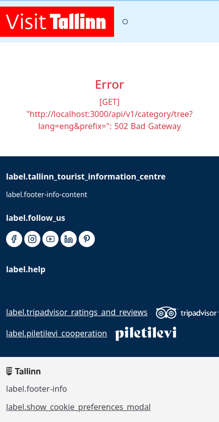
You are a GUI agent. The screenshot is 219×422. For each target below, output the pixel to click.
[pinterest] (87, 239)
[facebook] (14, 239)
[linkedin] (69, 239)
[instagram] (32, 239)
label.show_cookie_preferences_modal (78, 407)
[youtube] (50, 239)
